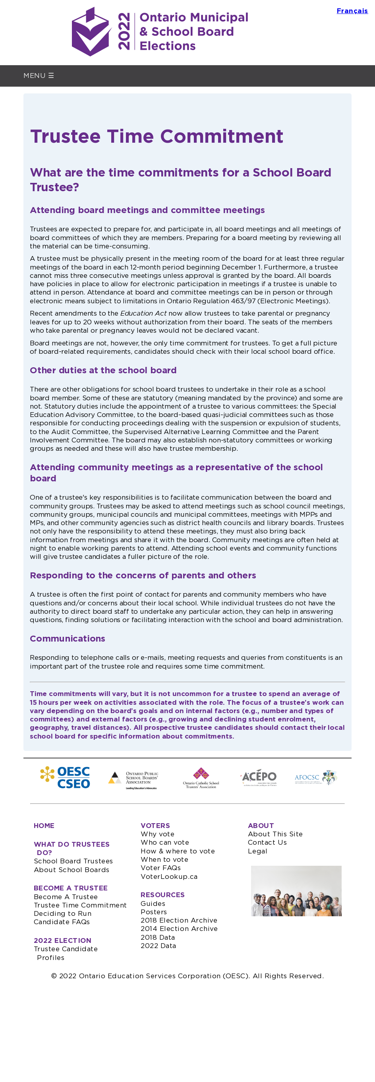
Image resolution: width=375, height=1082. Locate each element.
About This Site (275, 834)
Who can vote (165, 842)
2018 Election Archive (179, 920)
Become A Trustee (66, 897)
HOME (44, 825)
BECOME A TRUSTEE (71, 888)
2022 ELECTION (63, 940)
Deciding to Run (63, 913)
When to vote (164, 859)
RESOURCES (163, 895)
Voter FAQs (161, 868)
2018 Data (158, 937)
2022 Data (158, 945)
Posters (154, 912)
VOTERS (155, 825)
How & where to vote (178, 851)
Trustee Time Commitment (80, 905)
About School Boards (72, 870)
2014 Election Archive (179, 928)
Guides (153, 903)
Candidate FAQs (62, 922)
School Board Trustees (73, 861)
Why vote (157, 834)
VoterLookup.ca (169, 876)
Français (352, 11)
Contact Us (267, 842)
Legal (258, 851)
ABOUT (261, 825)
